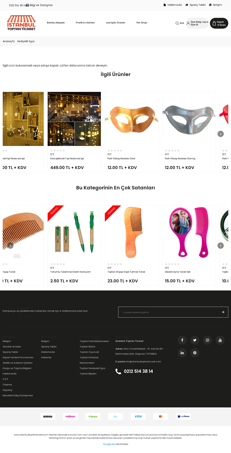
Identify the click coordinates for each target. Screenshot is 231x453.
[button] (10, 134)
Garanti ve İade (12, 346)
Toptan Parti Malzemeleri (94, 341)
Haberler (46, 357)
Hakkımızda (173, 5)
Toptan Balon (87, 346)
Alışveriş (7, 390)
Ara (182, 23)
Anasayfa (9, 41)
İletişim (215, 5)
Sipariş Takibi (195, 5)
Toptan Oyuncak (89, 352)
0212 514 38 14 (17, 5)
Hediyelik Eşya (25, 41)
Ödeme (7, 384)
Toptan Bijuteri (88, 373)
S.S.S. (6, 379)
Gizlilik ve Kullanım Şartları (17, 363)
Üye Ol (194, 24)
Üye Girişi (196, 22)
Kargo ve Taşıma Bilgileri (17, 368)
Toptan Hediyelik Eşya (92, 368)
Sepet (220, 22)
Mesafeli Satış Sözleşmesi (18, 395)
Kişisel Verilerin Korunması (18, 357)
